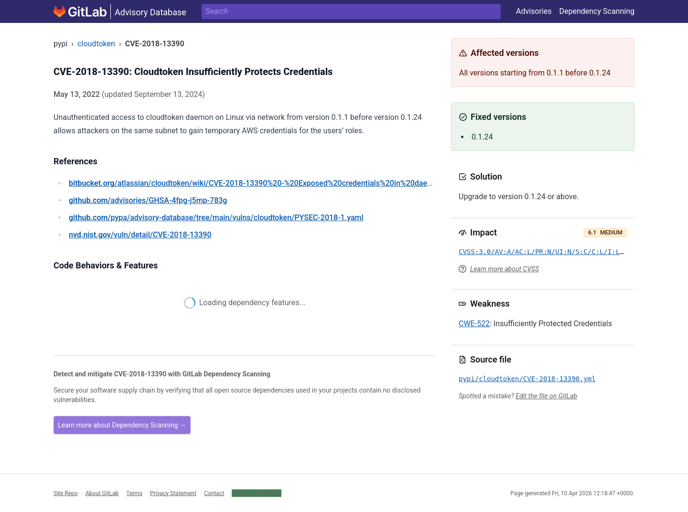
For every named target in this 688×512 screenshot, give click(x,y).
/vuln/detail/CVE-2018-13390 (140, 234)
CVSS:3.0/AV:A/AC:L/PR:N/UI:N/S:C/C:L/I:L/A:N (547, 252)
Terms (134, 493)
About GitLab (102, 493)
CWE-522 (474, 323)
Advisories (534, 11)
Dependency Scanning (596, 11)
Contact (214, 493)
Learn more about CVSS (504, 269)
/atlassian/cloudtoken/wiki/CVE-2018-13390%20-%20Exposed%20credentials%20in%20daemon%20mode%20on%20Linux (300, 183)
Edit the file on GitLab (546, 396)
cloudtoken (96, 43)
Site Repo (66, 493)
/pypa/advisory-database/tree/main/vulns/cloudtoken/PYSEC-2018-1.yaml (216, 217)
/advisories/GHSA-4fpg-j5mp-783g (148, 200)
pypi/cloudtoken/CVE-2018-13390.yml (527, 379)
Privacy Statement (173, 493)
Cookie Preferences (256, 493)
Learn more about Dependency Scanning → (122, 425)
